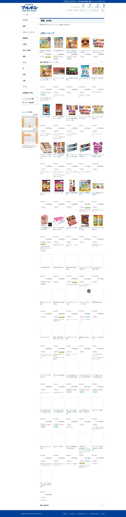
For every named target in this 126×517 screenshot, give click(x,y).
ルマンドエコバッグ (45, 337)
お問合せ (76, 10)
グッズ (25, 86)
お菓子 (25, 44)
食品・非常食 (27, 50)
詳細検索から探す (28, 92)
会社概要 (65, 513)
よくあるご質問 (69, 10)
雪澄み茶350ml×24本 (97, 302)
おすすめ (25, 20)
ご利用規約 (72, 513)
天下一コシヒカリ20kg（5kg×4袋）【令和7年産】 (45, 485)
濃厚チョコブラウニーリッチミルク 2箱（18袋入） (72, 156)
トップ (23, 14)
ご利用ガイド (98, 6)
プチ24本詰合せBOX (58, 50)
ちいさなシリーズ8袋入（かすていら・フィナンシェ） (46, 156)
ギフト (25, 62)
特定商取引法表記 (94, 513)
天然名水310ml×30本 (58, 267)
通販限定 (25, 38)
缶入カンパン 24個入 (58, 446)
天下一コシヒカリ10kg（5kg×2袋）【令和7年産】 (97, 448)
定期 (24, 74)
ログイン (83, 6)
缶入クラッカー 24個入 (97, 410)
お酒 (24, 80)
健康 (24, 56)
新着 (24, 26)
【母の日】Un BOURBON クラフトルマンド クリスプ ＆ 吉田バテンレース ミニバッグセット (84, 450)
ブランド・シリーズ (29, 32)
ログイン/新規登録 (29, 102)
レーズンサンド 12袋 (58, 192)
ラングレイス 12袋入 (45, 116)
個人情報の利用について (82, 513)
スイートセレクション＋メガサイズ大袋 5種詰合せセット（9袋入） (72, 118)
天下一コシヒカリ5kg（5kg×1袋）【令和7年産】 (71, 412)
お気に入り (90, 6)
